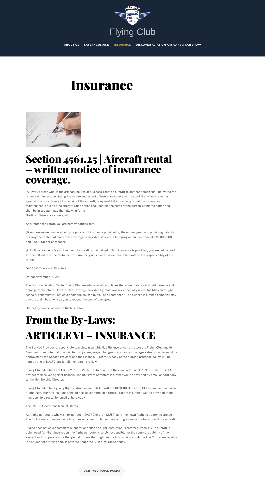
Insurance (122, 44)
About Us (71, 44)
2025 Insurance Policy (102, 470)
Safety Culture (96, 44)
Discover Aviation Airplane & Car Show (168, 44)
